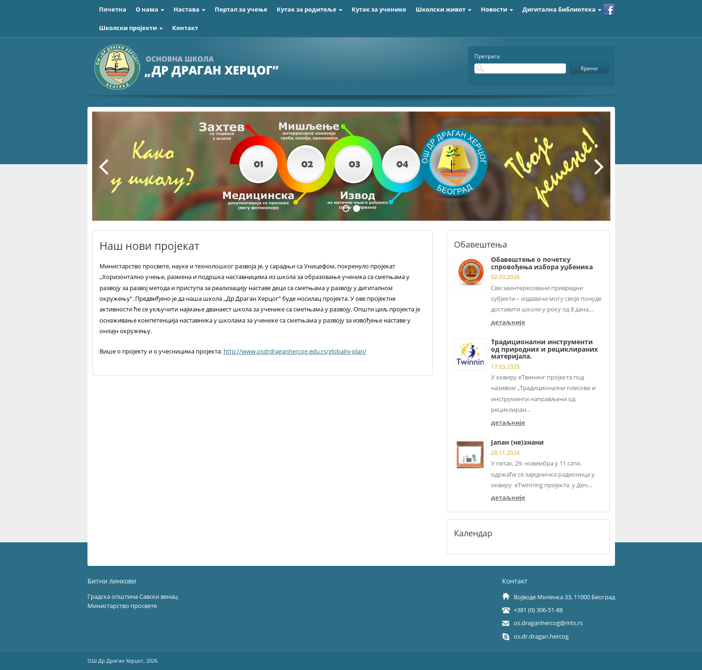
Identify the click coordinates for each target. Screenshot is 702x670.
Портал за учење (241, 9)
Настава (189, 9)
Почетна (112, 9)
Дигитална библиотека (562, 9)
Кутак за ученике (379, 9)
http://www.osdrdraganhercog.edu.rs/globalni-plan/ (295, 351)
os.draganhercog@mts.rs (548, 623)
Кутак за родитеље (309, 9)
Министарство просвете (122, 606)
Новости (497, 9)
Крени (589, 68)
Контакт (185, 28)
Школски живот (444, 9)
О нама (150, 9)
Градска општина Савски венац (132, 596)
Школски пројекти (131, 28)
